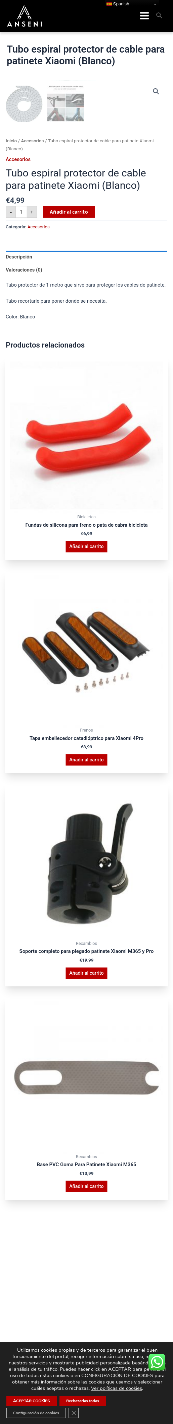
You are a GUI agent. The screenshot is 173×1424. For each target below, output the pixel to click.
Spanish (117, 4)
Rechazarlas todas (82, 1401)
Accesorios (32, 307)
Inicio (11, 307)
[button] (156, 90)
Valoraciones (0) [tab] (24, 437)
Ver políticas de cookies (116, 1388)
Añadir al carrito (69, 379)
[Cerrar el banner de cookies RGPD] (74, 1413)
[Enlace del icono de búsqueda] (159, 15)
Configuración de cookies (36, 1413)
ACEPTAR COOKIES (31, 1401)
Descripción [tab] (19, 424)
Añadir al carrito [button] (86, 713)
